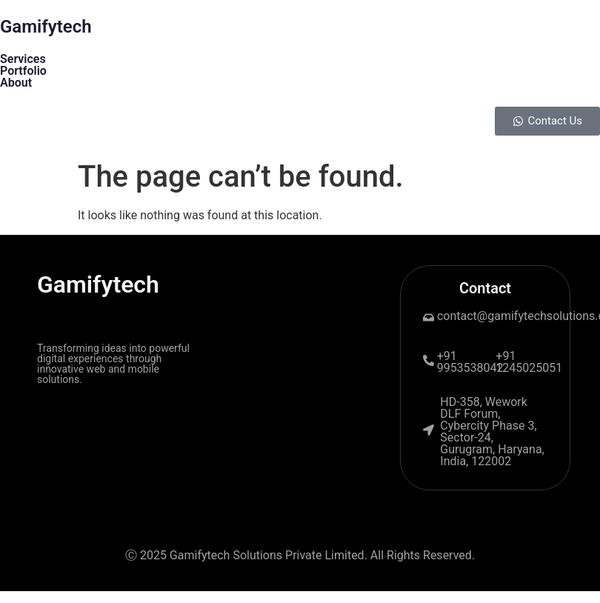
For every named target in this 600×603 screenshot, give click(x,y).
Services (23, 59)
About (16, 83)
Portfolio (23, 71)
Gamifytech (46, 26)
